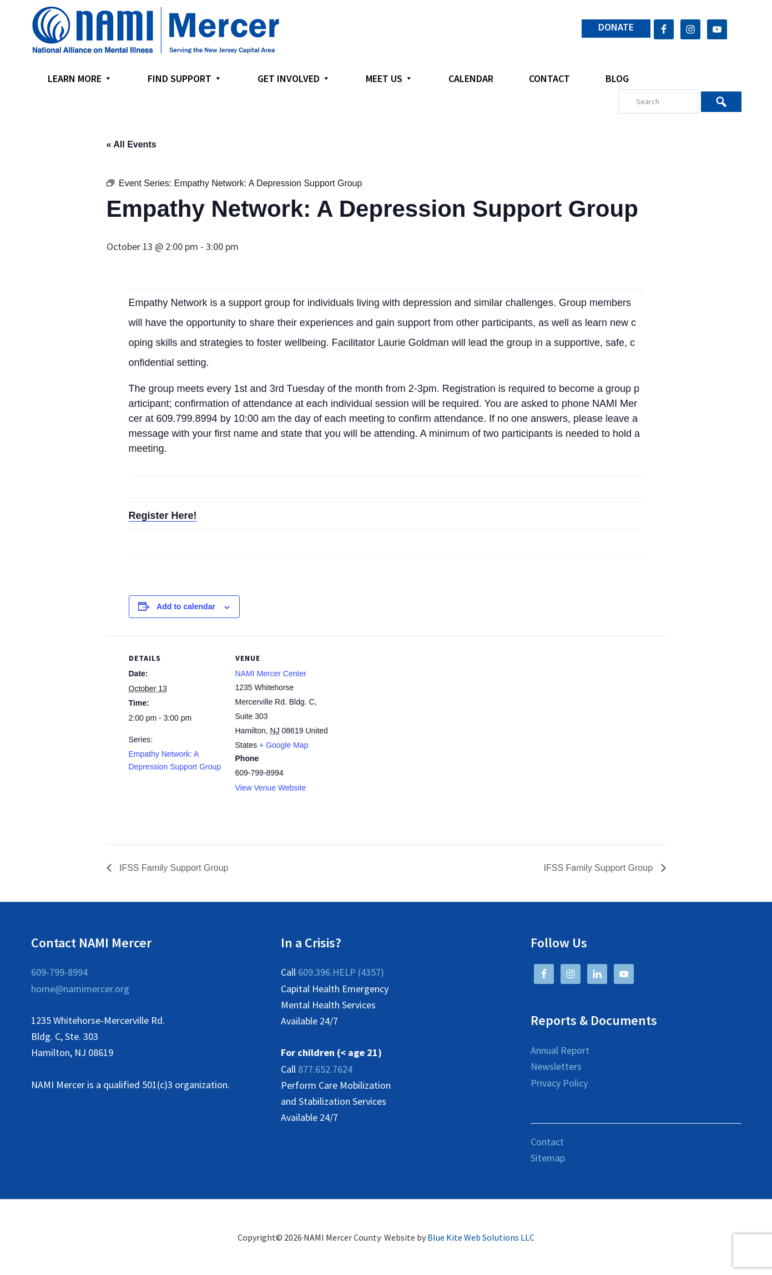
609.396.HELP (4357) (341, 972)
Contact (547, 1141)
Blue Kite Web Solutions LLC (480, 1237)
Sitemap (548, 1157)
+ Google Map (283, 745)
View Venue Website (270, 787)
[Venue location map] (400, 712)
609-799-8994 (59, 972)
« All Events (132, 144)
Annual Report (560, 1050)
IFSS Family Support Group (173, 868)
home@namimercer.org (80, 988)
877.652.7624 (325, 1069)
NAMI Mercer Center (270, 673)
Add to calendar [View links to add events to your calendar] (186, 606)
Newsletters (556, 1066)
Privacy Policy (559, 1083)
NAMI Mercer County (155, 30)
